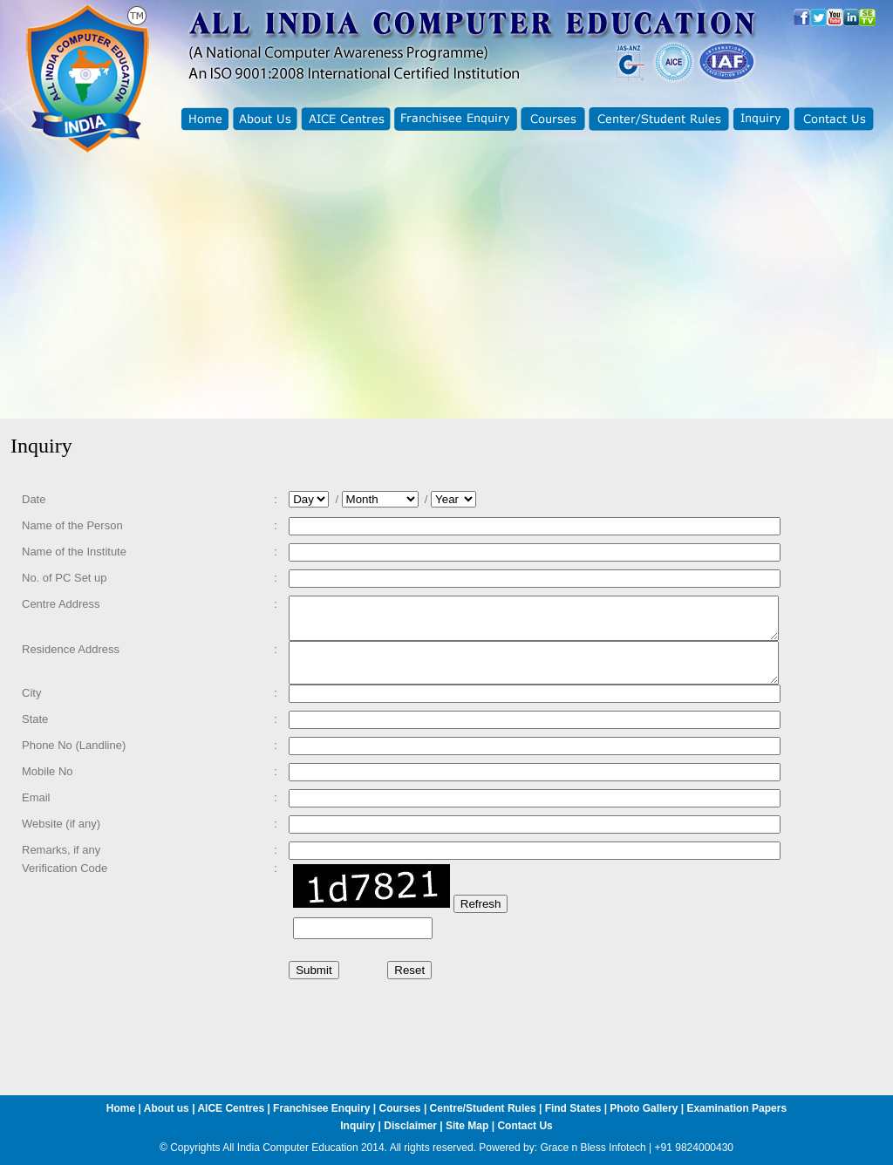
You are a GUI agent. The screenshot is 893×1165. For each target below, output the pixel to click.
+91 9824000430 (694, 1147)
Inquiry (357, 1126)
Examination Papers (736, 1108)
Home (120, 1108)
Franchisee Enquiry (321, 1108)
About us (166, 1108)
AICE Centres (230, 1108)
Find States (574, 1108)
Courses (400, 1108)
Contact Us (524, 1126)
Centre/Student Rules (483, 1108)
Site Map (467, 1126)
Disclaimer (410, 1126)
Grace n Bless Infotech (592, 1147)
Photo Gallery (644, 1108)
